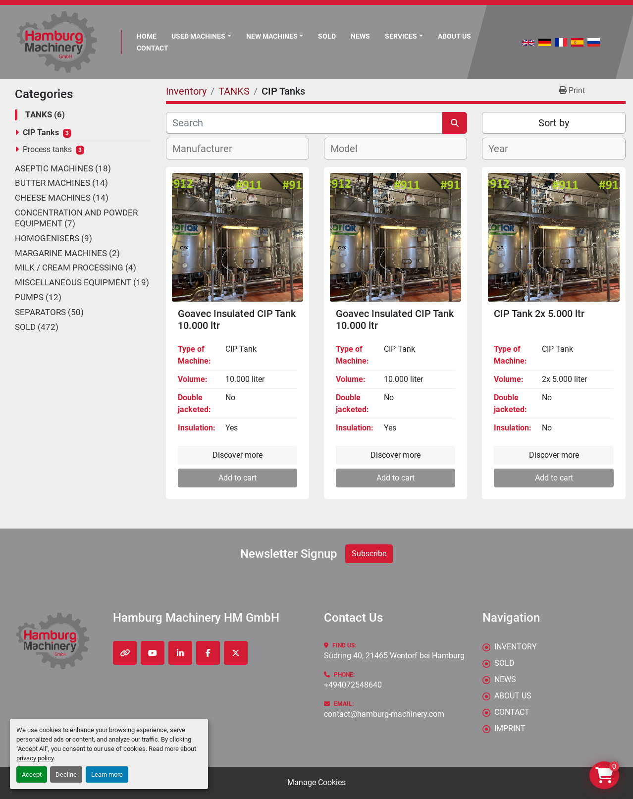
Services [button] (401, 36)
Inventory (515, 646)
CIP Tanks (41, 132)
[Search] (304, 123)
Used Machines (198, 36)
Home (147, 36)
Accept (32, 774)
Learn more (107, 774)
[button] (275, 36)
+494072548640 (353, 685)
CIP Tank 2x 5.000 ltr (539, 314)
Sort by (553, 123)
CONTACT (152, 48)
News (360, 36)
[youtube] (152, 653)
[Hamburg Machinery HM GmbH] (52, 641)
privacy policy (34, 758)
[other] (125, 653)
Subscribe (369, 553)
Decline (66, 774)
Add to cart (237, 477)
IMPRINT (510, 728)
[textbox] (207, 148)
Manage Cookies (316, 782)
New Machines (272, 36)
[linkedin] (180, 653)
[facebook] (208, 653)
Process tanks (47, 149)
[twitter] (236, 653)
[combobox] (237, 149)
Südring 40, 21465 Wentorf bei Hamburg (394, 655)
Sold (327, 36)
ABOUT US (454, 36)
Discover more (237, 455)
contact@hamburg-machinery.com (384, 714)
